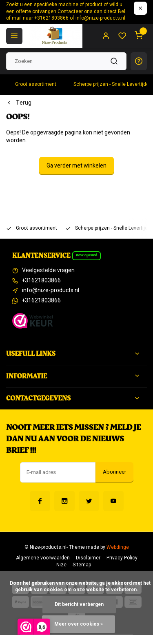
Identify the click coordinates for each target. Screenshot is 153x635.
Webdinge (117, 547)
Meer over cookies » (78, 624)
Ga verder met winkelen (76, 165)
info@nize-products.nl (50, 290)
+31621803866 (41, 281)
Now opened (87, 255)
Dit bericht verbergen (79, 604)
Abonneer (114, 472)
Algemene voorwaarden (43, 558)
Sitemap (82, 564)
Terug (18, 103)
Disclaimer (88, 558)
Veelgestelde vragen (48, 270)
